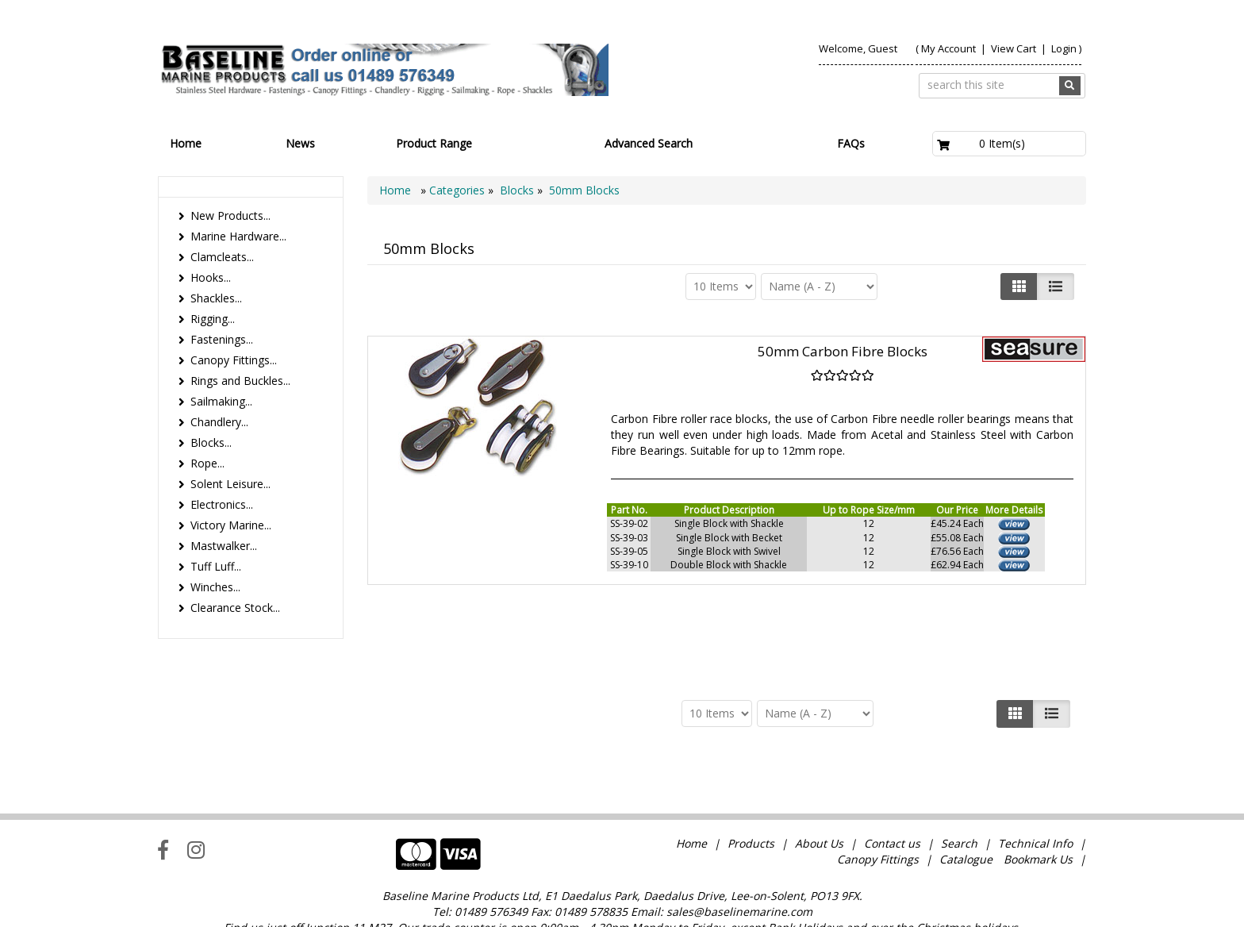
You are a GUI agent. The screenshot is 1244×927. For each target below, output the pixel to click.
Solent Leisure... (230, 483)
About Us (819, 810)
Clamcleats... (222, 256)
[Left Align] (1019, 286)
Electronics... (221, 504)
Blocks (517, 190)
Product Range (434, 143)
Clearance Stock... (235, 607)
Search (961, 810)
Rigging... (212, 318)
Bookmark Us (1038, 826)
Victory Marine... (230, 525)
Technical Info (1035, 810)
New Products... (230, 215)
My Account (948, 48)
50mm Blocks (584, 190)
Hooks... (210, 277)
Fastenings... (221, 339)
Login (1064, 48)
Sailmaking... (221, 401)
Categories (458, 190)
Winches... (215, 586)
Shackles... (216, 298)
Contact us (892, 810)
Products (751, 810)
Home (186, 143)
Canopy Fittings (878, 826)
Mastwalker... (223, 545)
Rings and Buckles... (240, 380)
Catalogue (966, 826)
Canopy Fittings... (233, 359)
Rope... (207, 463)
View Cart (1015, 48)
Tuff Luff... (215, 566)
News (300, 143)
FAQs (851, 143)
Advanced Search (649, 143)
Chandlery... (219, 421)
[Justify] (1055, 286)
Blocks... (211, 442)
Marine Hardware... (238, 236)
